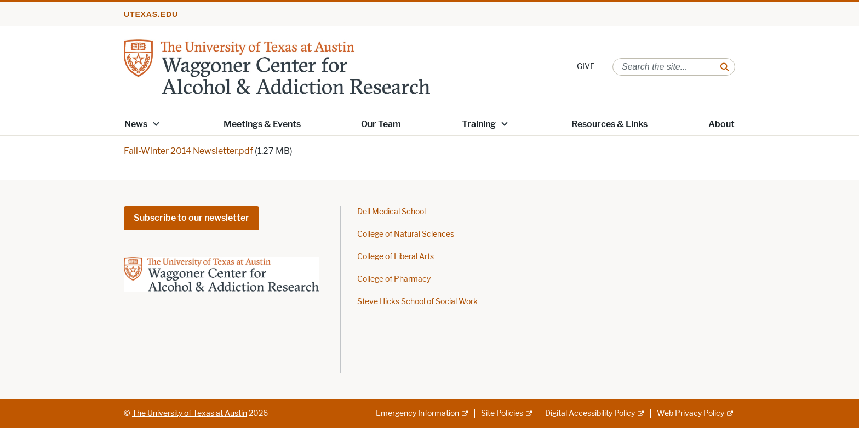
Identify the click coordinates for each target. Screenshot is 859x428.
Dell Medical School (391, 211)
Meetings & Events (262, 124)
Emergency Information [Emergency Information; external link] (417, 413)
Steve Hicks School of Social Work (417, 301)
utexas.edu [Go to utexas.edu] (151, 14)
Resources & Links (609, 124)
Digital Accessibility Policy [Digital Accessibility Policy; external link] (590, 413)
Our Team (381, 124)
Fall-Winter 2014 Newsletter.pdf (188, 151)
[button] (156, 123)
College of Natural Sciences (405, 234)
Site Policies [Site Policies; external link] (502, 413)
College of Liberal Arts (395, 256)
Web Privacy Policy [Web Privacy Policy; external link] (690, 413)
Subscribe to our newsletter (191, 218)
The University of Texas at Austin (189, 413)
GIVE (586, 66)
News (135, 124)
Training (479, 124)
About (721, 124)
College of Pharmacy (394, 279)
